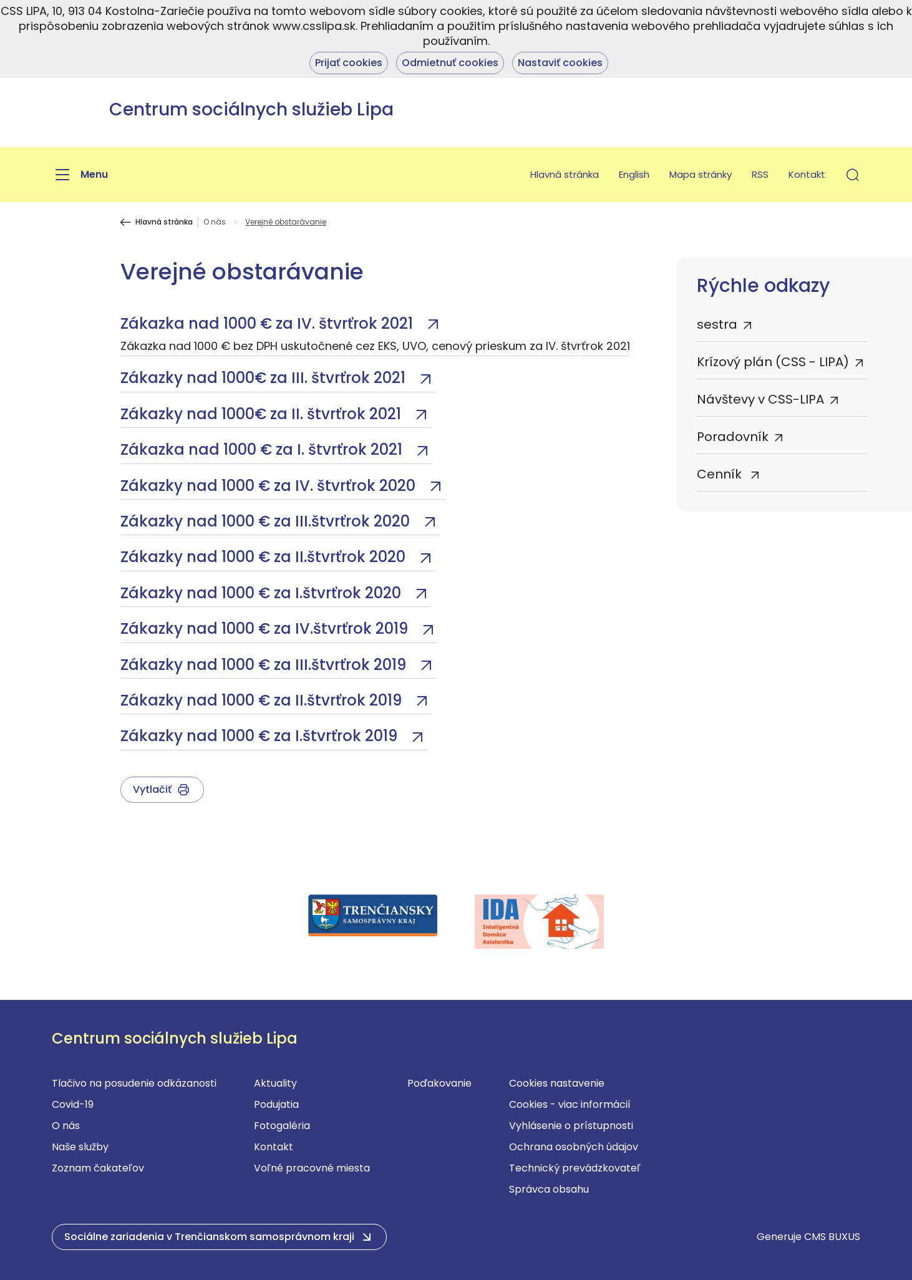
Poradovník (733, 436)
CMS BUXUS (832, 1236)
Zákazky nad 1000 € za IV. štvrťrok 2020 (269, 485)
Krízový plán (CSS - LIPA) (773, 362)
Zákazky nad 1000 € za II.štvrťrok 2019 (262, 700)
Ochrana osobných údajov (573, 1147)
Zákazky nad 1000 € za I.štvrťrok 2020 (262, 593)
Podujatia (276, 1104)
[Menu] (80, 175)
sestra (717, 324)
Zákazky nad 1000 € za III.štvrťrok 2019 (265, 664)
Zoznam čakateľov (98, 1168)
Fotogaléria (282, 1125)
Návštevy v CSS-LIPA (760, 399)
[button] (852, 174)
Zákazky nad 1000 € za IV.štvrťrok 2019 (266, 628)
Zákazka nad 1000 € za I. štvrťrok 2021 (263, 449)
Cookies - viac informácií (570, 1104)
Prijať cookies (348, 63)
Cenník (721, 474)
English (634, 174)
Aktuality (275, 1083)
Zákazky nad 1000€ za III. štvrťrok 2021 (264, 377)
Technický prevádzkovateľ (575, 1168)
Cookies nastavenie (556, 1083)
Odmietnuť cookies (450, 63)
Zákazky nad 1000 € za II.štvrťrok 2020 (264, 556)
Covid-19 (73, 1104)
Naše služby (80, 1147)
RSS (760, 174)
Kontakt (806, 174)
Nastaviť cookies (560, 63)
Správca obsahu (549, 1189)
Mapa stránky (700, 174)
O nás (214, 222)
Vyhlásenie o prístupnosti (571, 1125)
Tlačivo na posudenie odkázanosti (134, 1083)
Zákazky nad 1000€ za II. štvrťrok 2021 (262, 414)
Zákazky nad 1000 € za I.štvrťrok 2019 (260, 735)
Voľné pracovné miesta (312, 1168)
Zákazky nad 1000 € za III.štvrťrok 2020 (267, 521)
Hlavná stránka (564, 174)
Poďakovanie (439, 1083)
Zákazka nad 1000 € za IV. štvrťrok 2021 (268, 323)
